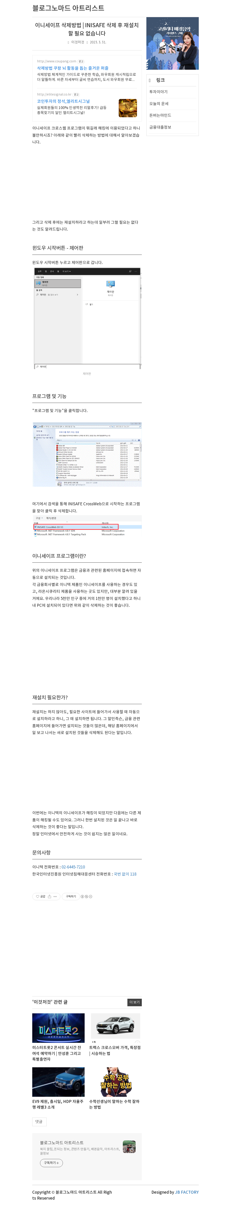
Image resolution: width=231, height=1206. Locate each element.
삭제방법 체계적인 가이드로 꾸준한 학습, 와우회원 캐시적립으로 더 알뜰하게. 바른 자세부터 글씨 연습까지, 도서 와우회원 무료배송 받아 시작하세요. (86, 77)
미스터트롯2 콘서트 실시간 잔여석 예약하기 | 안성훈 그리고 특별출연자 (56, 1054)
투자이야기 (158, 229)
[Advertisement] (87, 183)
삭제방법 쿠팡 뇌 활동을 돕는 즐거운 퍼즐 (73, 68)
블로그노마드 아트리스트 (62, 1143)
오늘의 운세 (159, 241)
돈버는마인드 (160, 252)
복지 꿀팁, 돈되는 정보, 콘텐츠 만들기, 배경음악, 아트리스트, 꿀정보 (80, 1151)
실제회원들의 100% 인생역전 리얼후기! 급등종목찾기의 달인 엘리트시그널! (72, 110)
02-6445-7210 (73, 867)
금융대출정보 (160, 264)
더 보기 (134, 1002)
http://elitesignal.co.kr (54, 94)
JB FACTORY (187, 1192)
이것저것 (77, 42)
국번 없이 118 (125, 874)
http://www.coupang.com (56, 61)
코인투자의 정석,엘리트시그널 (63, 101)
